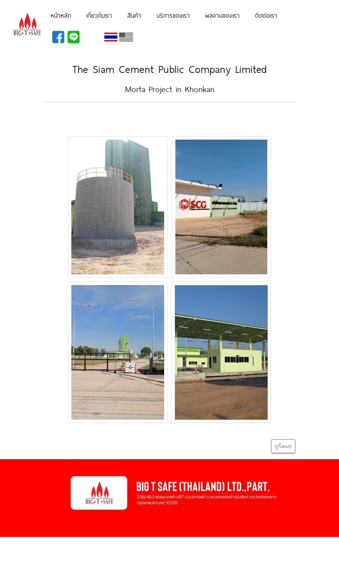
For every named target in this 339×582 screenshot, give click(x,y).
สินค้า (134, 15)
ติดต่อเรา (266, 15)
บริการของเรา (173, 15)
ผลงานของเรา (222, 15)
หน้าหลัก (61, 15)
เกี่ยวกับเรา (99, 15)
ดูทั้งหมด (283, 446)
